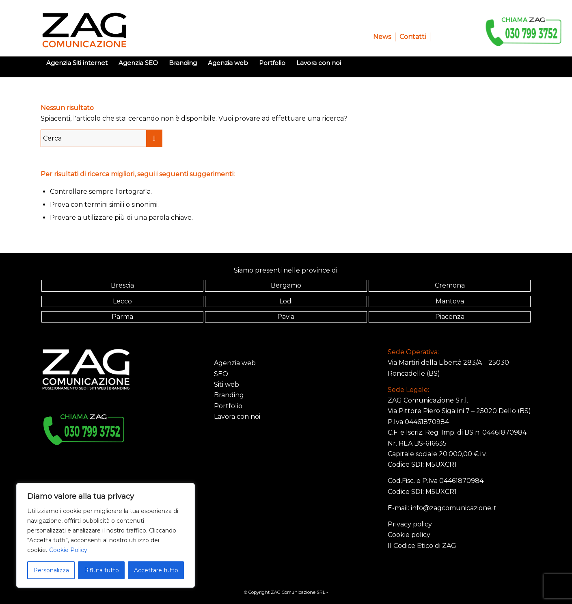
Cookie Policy (68, 550)
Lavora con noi (237, 416)
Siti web (226, 384)
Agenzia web (235, 363)
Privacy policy (410, 524)
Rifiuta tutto (101, 570)
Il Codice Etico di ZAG (422, 546)
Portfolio (228, 406)
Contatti (412, 37)
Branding (229, 395)
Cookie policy (409, 535)
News (382, 37)
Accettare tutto (156, 570)
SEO (221, 374)
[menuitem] (382, 36)
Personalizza (51, 570)
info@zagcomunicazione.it (453, 508)
